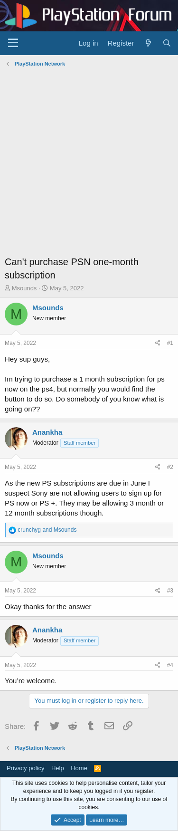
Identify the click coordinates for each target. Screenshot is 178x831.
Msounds (24, 288)
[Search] (167, 43)
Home (79, 768)
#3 (170, 590)
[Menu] (13, 43)
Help (57, 768)
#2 (170, 467)
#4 (170, 665)
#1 (170, 343)
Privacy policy (25, 768)
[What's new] (148, 43)
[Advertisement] (89, 164)
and (47, 529)
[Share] (158, 343)
